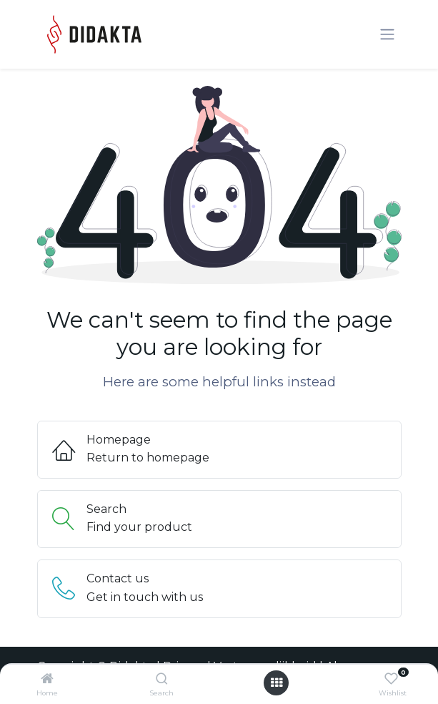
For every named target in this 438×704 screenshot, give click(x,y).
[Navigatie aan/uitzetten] (387, 34)
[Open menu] (276, 683)
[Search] (162, 679)
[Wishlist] (391, 679)
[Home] (47, 679)
